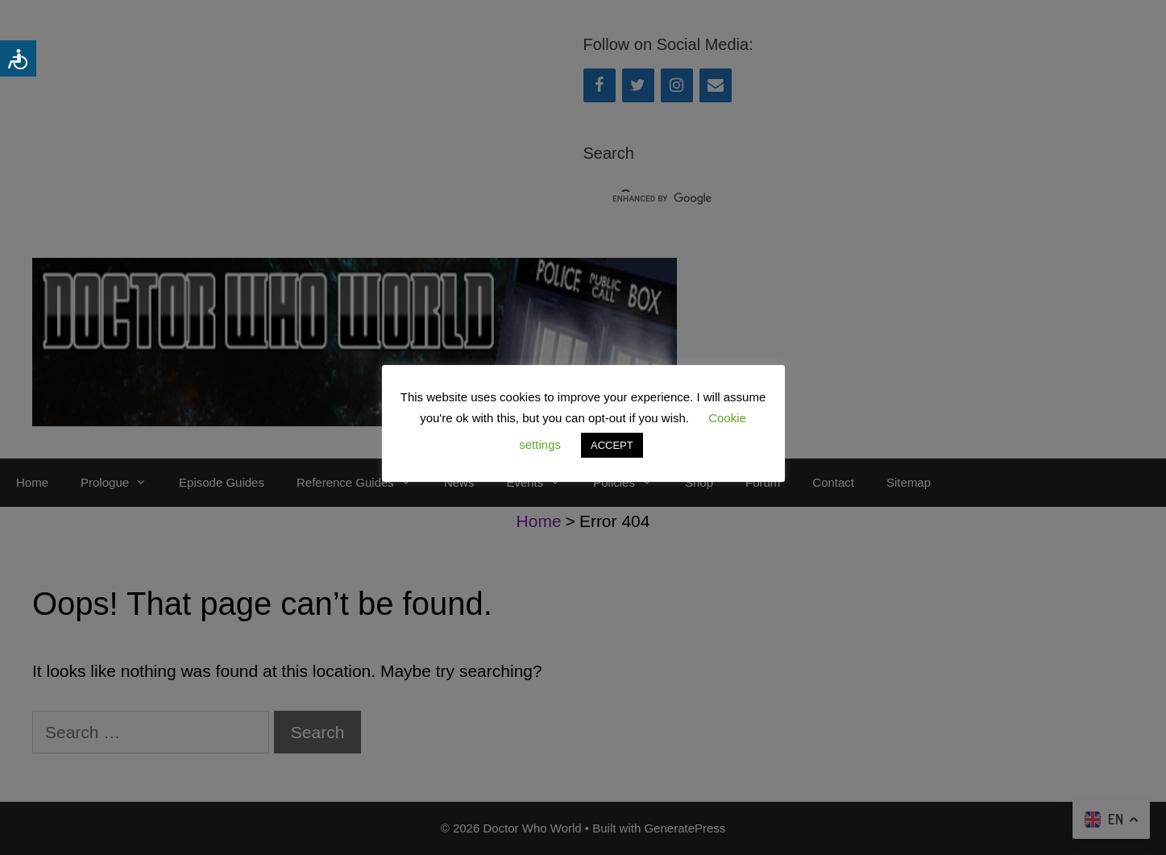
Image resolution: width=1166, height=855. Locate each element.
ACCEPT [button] (612, 445)
